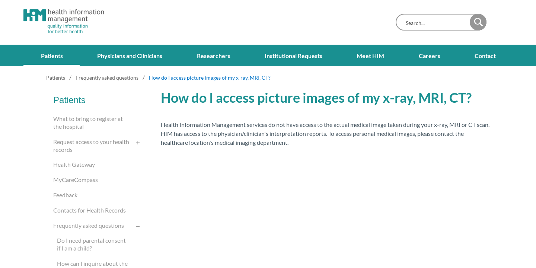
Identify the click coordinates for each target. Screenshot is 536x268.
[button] (478, 22)
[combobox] (434, 23)
